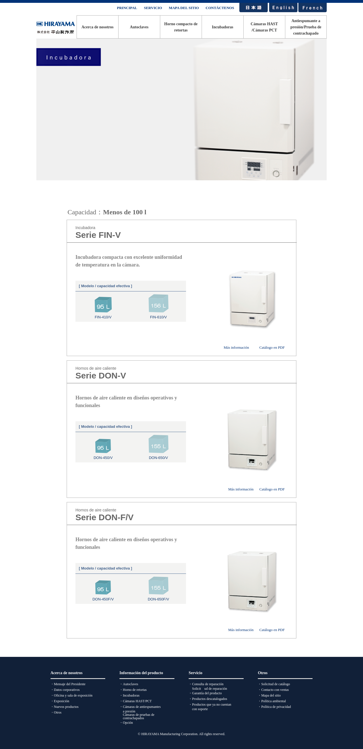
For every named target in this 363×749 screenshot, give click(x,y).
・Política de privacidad (274, 707)
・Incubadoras (129, 695)
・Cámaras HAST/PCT (135, 701)
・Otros (56, 712)
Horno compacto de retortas (180, 27)
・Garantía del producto (205, 693)
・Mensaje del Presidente (67, 684)
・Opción (126, 723)
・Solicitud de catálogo (274, 684)
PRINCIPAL (127, 8)
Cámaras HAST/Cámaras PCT (264, 27)
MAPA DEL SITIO (184, 8)
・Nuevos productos (64, 707)
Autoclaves (139, 27)
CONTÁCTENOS (220, 8)
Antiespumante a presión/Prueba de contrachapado (305, 27)
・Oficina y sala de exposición (71, 695)
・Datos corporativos (65, 690)
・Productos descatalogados (208, 699)
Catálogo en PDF (272, 347)
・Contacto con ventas (273, 690)
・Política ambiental (272, 701)
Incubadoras (222, 27)
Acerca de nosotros (97, 27)
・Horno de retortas (133, 690)
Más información (236, 347)
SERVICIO (153, 8)
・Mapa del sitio (269, 695)
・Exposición (59, 701)
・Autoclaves (128, 684)
